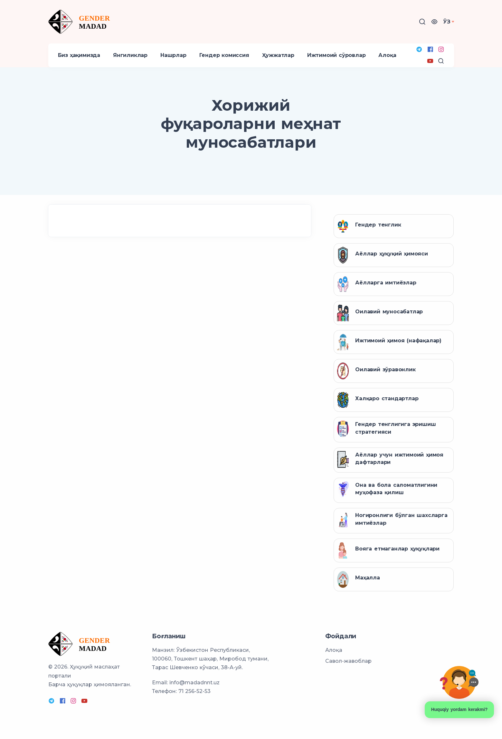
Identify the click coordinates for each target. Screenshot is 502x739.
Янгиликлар (130, 55)
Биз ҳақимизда (79, 55)
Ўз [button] (446, 22)
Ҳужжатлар (278, 55)
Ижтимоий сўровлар (336, 55)
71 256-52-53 (194, 691)
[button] (434, 22)
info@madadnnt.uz (194, 682)
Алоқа (387, 55)
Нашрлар (173, 55)
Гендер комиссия (224, 55)
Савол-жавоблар (348, 661)
